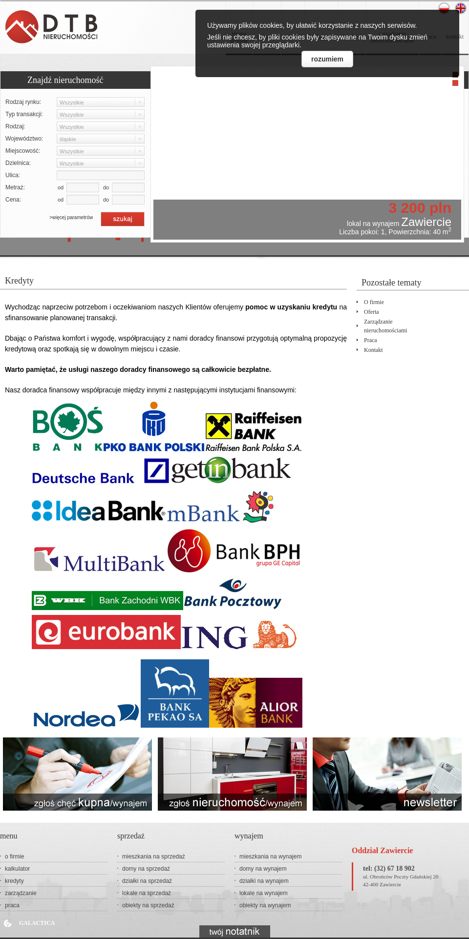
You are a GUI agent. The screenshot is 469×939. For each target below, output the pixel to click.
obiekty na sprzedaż (148, 905)
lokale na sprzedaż (146, 893)
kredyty (14, 881)
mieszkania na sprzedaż (153, 856)
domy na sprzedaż (146, 868)
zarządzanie (21, 893)
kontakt (373, 350)
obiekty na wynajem (265, 905)
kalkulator (17, 868)
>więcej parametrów (71, 217)
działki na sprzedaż (147, 881)
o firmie (374, 302)
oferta (371, 311)
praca (370, 340)
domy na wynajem (263, 868)
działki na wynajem (264, 881)
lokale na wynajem (263, 893)
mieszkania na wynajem (270, 856)
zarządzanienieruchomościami (385, 326)
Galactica (37, 922)
